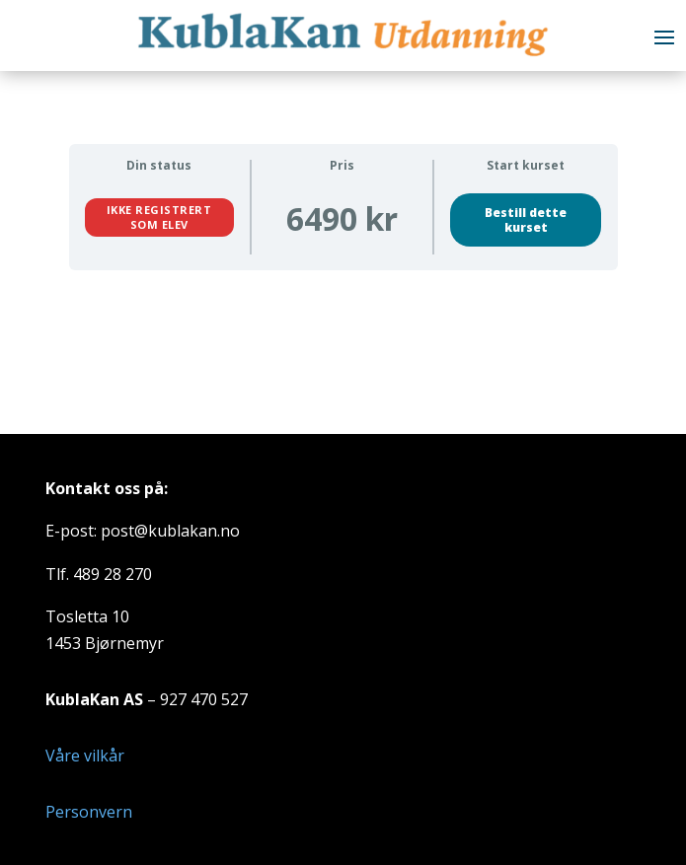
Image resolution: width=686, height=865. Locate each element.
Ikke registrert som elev (159, 216)
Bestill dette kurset (526, 220)
